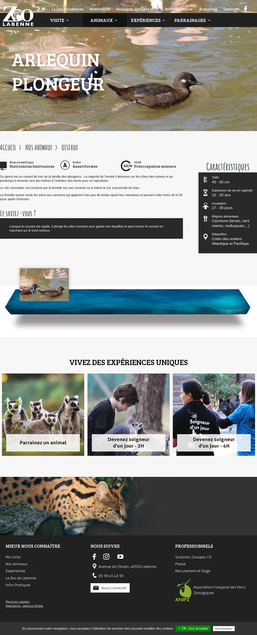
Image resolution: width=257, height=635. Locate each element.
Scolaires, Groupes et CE (137, 8)
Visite (57, 20)
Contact (231, 8)
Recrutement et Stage (192, 570)
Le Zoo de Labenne (67, 8)
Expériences (146, 20)
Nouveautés (100, 8)
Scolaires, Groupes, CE (193, 557)
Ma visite (13, 557)
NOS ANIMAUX (38, 147)
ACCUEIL (8, 147)
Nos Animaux (16, 564)
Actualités (208, 8)
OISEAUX (69, 147)
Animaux (101, 20)
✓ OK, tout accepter (193, 628)
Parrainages (190, 20)
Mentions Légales (17, 602)
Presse (180, 564)
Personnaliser (224, 628)
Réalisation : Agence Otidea (24, 606)
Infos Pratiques (178, 8)
